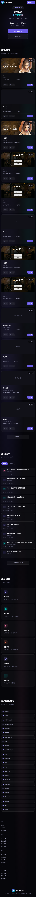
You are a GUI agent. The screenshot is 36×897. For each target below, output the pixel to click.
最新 (4, 463)
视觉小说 (3, 838)
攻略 (12, 84)
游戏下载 (3, 854)
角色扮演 (3, 843)
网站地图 (28, 893)
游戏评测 (3, 862)
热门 (11, 463)
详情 (30, 84)
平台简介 (3, 870)
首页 (2, 825)
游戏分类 (3, 830)
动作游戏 (3, 846)
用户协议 (3, 873)
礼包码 (3, 860)
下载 (5, 84)
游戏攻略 (3, 857)
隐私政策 (3, 876)
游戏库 (3, 827)
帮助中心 (3, 878)
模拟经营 (3, 841)
